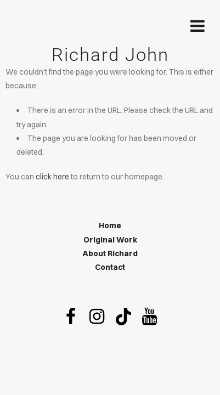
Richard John (110, 54)
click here (52, 177)
